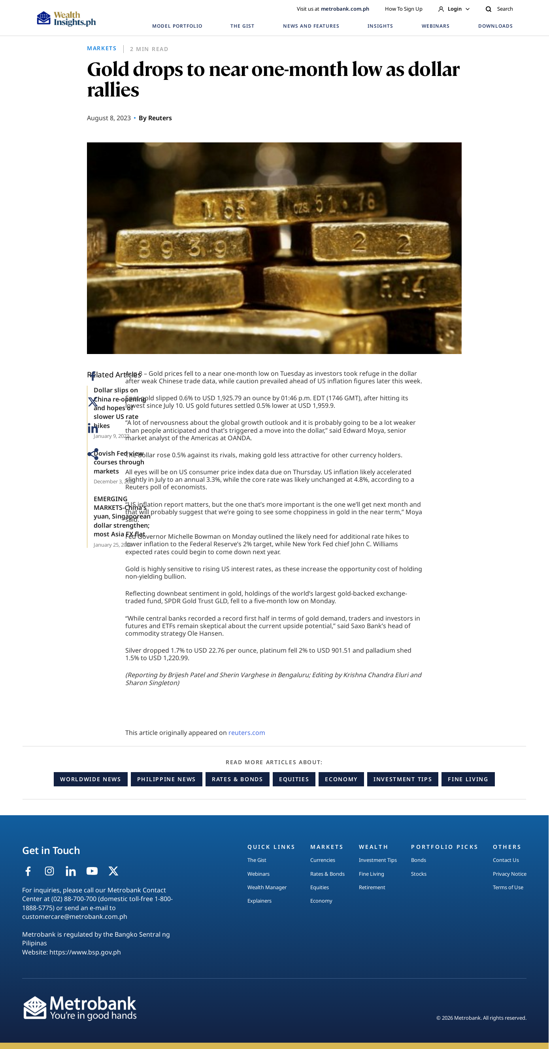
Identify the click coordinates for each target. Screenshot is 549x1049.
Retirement (372, 887)
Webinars (258, 873)
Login (454, 8)
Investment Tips (403, 779)
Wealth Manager (267, 887)
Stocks (418, 873)
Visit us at (333, 8)
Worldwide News (90, 779)
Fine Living (468, 779)
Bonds (418, 859)
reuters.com (246, 732)
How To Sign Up (404, 8)
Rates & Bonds (237, 779)
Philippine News (166, 779)
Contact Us (506, 859)
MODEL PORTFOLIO (177, 26)
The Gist (256, 859)
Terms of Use (508, 887)
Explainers (259, 900)
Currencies (322, 859)
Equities (294, 779)
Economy (341, 779)
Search (499, 8)
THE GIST (242, 26)
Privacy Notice (509, 873)
